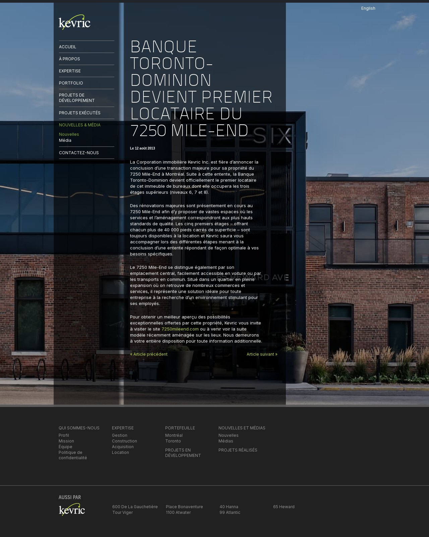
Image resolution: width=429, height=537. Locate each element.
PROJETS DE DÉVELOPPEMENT (77, 98)
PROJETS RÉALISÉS (238, 450)
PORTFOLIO (71, 82)
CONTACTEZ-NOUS (79, 152)
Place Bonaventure (184, 506)
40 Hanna (229, 506)
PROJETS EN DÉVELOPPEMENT (183, 453)
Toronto (173, 440)
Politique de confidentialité (73, 455)
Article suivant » (262, 354)
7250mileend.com (180, 329)
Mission (66, 440)
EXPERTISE (70, 70)
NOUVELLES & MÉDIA (80, 124)
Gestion (119, 435)
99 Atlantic (230, 512)
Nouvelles (69, 134)
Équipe (65, 446)
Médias (226, 440)
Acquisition (123, 446)
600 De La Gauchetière (135, 506)
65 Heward (284, 506)
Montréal (174, 435)
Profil (64, 435)
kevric (74, 22)
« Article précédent (149, 354)
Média (65, 140)
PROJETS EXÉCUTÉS (80, 112)
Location (120, 452)
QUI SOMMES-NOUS (79, 427)
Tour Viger (122, 512)
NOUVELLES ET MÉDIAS (242, 427)
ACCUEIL (67, 46)
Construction (124, 440)
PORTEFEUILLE (180, 427)
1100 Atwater (178, 512)
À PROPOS (69, 58)
